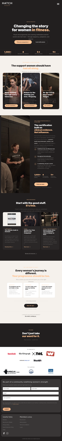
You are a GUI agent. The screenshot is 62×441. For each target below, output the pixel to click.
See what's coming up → (31, 316)
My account (22, 419)
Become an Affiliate (7, 422)
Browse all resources (31, 253)
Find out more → (41, 184)
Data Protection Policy (8, 427)
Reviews (5, 419)
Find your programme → (23, 42)
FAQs (4, 429)
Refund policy (23, 422)
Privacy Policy (6, 424)
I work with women (40, 42)
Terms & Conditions (24, 424)
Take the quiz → (31, 305)
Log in (21, 427)
